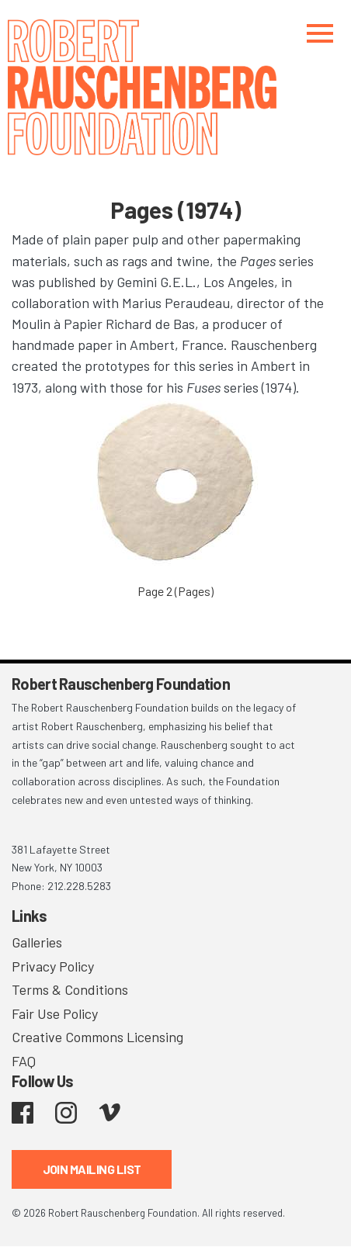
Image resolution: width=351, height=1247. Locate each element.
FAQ (24, 1060)
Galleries (37, 942)
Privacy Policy (53, 966)
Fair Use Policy (55, 1013)
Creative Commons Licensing (97, 1036)
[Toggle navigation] (320, 33)
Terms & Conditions (70, 989)
